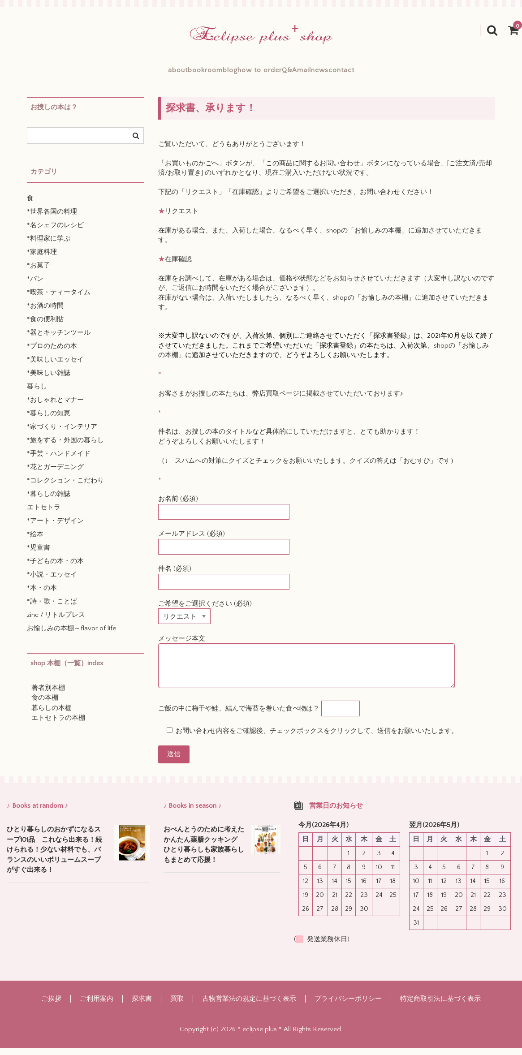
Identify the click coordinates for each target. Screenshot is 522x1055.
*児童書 (38, 554)
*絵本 (35, 541)
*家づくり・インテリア (62, 433)
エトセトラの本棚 (58, 724)
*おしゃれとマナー (55, 406)
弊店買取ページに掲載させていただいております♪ (328, 400)
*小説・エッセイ (52, 581)
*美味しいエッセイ (55, 366)
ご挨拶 (51, 1005)
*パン (35, 285)
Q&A (309, 74)
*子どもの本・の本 (55, 568)
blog (210, 74)
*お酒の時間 (45, 312)
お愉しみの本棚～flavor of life (71, 635)
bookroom (164, 74)
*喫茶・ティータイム (59, 299)
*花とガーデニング (55, 474)
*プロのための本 (52, 353)
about (117, 74)
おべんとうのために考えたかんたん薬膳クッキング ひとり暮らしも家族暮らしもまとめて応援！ (204, 851)
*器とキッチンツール (59, 339)
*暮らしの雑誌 (48, 500)
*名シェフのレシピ (55, 232)
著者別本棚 (48, 694)
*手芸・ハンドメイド (59, 460)
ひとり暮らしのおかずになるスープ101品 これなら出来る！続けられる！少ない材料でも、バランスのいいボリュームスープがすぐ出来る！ (54, 856)
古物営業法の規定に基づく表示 (249, 1005)
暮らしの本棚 (51, 715)
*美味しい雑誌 (48, 379)
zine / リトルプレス (56, 621)
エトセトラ (43, 514)
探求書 (142, 1005)
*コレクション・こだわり (65, 487)
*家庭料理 (42, 259)
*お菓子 (38, 272)
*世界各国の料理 (52, 218)
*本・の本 (42, 595)
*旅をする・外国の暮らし (65, 447)
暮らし (37, 393)
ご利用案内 (96, 1005)
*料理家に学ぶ (48, 245)
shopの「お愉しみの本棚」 (367, 237)
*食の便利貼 (45, 326)
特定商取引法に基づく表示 (440, 1005)
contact (402, 74)
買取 (177, 1005)
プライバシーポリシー (348, 1005)
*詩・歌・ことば (52, 608)
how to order (259, 74)
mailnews (353, 74)
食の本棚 (44, 704)
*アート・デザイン (55, 527)
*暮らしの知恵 (48, 420)
